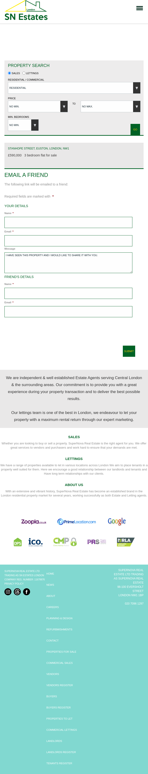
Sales (14, 73)
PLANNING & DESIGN (59, 618)
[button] (74, 88)
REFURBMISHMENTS (59, 629)
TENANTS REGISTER (59, 763)
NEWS (50, 584)
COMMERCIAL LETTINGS (61, 729)
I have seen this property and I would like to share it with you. (68, 262)
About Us (74, 485)
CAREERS (52, 607)
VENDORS (52, 674)
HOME (50, 573)
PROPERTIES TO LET (59, 718)
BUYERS (51, 696)
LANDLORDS (54, 741)
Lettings (30, 73)
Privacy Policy (14, 583)
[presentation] (38, 333)
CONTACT (52, 640)
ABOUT (50, 596)
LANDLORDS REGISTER (61, 752)
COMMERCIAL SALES (59, 663)
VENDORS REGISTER (59, 685)
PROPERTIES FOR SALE (61, 651)
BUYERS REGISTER (58, 707)
